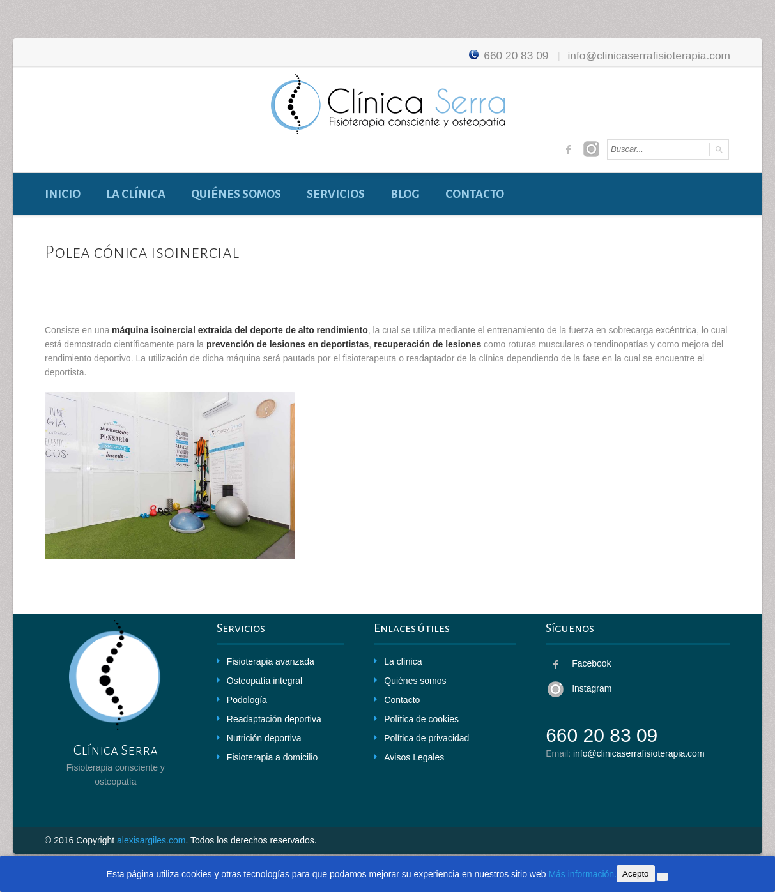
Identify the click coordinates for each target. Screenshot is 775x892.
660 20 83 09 (506, 55)
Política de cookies (421, 719)
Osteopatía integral (264, 681)
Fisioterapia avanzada (270, 661)
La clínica (135, 194)
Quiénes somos (236, 194)
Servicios (336, 194)
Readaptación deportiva (274, 719)
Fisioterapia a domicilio (272, 757)
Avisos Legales (414, 757)
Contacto (474, 194)
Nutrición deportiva (264, 738)
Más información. (582, 874)
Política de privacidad (426, 738)
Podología (247, 700)
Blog (405, 194)
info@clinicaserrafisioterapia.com (648, 55)
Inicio (63, 194)
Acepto (635, 874)
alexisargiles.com (151, 840)
